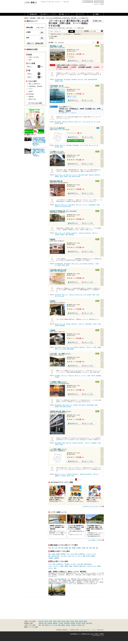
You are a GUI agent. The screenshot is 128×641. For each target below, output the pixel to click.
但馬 (97, 547)
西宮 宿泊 (57, 145)
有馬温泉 (49, 623)
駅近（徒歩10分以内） (54, 556)
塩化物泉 (92, 556)
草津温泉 (41, 623)
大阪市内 (68, 625)
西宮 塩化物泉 (67, 79)
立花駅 (94, 347)
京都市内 (73, 625)
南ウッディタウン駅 (95, 121)
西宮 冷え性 (80, 79)
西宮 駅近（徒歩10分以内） (85, 233)
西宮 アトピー (65, 294)
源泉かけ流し (82, 566)
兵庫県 (54, 621)
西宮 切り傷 (64, 121)
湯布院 (83, 623)
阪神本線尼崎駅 (70, 348)
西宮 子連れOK (71, 204)
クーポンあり (67, 34)
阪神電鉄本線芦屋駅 (92, 79)
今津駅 (66, 234)
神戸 (53, 547)
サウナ (68, 554)
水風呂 (70, 566)
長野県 (76, 621)
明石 (62, 547)
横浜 (40, 625)
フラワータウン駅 (86, 121)
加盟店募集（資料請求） (62, 629)
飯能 (59, 625)
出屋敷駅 (99, 347)
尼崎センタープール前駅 (60, 348)
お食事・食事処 (56, 554)
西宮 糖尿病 (74, 79)
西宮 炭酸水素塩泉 (59, 79)
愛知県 (81, 621)
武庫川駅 (66, 176)
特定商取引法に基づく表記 (87, 633)
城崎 (94, 547)
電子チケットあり (56, 34)
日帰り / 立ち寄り (34, 57)
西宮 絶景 (75, 405)
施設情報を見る (74, 60)
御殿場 (63, 625)
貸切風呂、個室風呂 (53, 558)
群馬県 (59, 621)
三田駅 (97, 294)
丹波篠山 (78, 547)
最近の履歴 (99, 1)
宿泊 (49, 554)
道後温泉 (73, 623)
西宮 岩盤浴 (69, 145)
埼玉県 (46, 621)
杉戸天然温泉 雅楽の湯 (60, 579)
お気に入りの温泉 (88, 1)
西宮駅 (97, 263)
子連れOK (75, 566)
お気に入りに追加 (88, 60)
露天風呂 (63, 554)
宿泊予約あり (77, 34)
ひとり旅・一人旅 (66, 556)
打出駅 (85, 79)
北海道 (72, 621)
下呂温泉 (60, 623)
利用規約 (97, 633)
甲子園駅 (62, 234)
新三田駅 (57, 123)
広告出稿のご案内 (74, 629)
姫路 (70, 547)
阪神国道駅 (71, 234)
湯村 (90, 547)
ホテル (88, 554)
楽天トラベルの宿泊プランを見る (75, 140)
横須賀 (47, 625)
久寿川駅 (57, 234)
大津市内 (79, 625)
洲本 (87, 547)
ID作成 (102, 4)
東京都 (63, 621)
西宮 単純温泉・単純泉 (60, 405)
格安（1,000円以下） (80, 554)
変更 (42, 32)
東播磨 (66, 547)
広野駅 (93, 294)
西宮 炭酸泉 (57, 375)
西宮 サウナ (62, 145)
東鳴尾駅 (57, 176)
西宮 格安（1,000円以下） (95, 174)
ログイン (96, 4)
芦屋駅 (61, 81)
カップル (93, 554)
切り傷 (88, 556)
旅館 (84, 556)
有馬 (49, 547)
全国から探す (40, 27)
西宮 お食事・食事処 (83, 174)
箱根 (45, 623)
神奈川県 (41, 621)
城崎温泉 (55, 623)
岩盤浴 (99, 566)
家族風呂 (31, 96)
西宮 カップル (78, 121)
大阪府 (67, 621)
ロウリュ (50, 568)
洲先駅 (61, 176)
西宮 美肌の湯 (58, 294)
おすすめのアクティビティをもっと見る (92, 506)
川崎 (43, 625)
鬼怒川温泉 (89, 623)
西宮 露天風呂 (76, 145)
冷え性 (72, 554)
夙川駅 (67, 265)
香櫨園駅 (57, 81)
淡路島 (83, 547)
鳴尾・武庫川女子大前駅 (74, 176)
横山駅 (61, 123)
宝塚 (59, 547)
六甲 (56, 547)
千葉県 (50, 621)
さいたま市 (54, 625)
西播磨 (73, 547)
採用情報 (102, 633)
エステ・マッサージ (76, 556)
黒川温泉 (78, 623)
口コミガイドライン (85, 629)
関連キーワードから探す (31, 627)
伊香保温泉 (67, 623)
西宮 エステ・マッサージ (71, 174)
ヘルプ (93, 629)
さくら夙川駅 (58, 265)
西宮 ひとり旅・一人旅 (60, 174)
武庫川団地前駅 (92, 204)
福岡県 (85, 621)
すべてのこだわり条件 (35, 103)
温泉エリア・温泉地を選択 (35, 43)
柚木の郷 (71, 582)
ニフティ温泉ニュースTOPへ (95, 540)
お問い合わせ (100, 629)
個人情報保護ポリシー (75, 633)
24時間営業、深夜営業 (35, 86)
